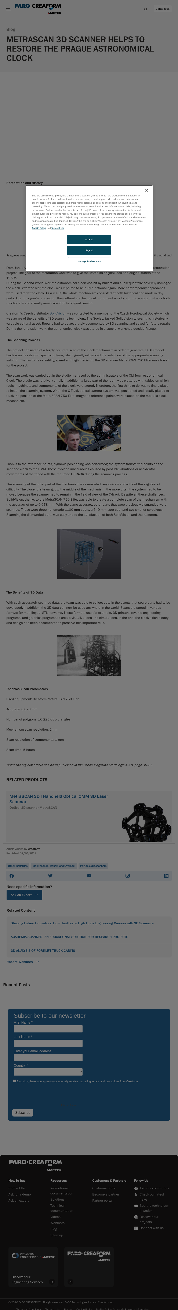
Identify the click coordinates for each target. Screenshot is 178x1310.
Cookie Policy (39, 228)
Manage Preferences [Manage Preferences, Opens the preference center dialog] (89, 261)
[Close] (146, 190)
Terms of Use (57, 228)
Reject (89, 250)
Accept (88, 239)
